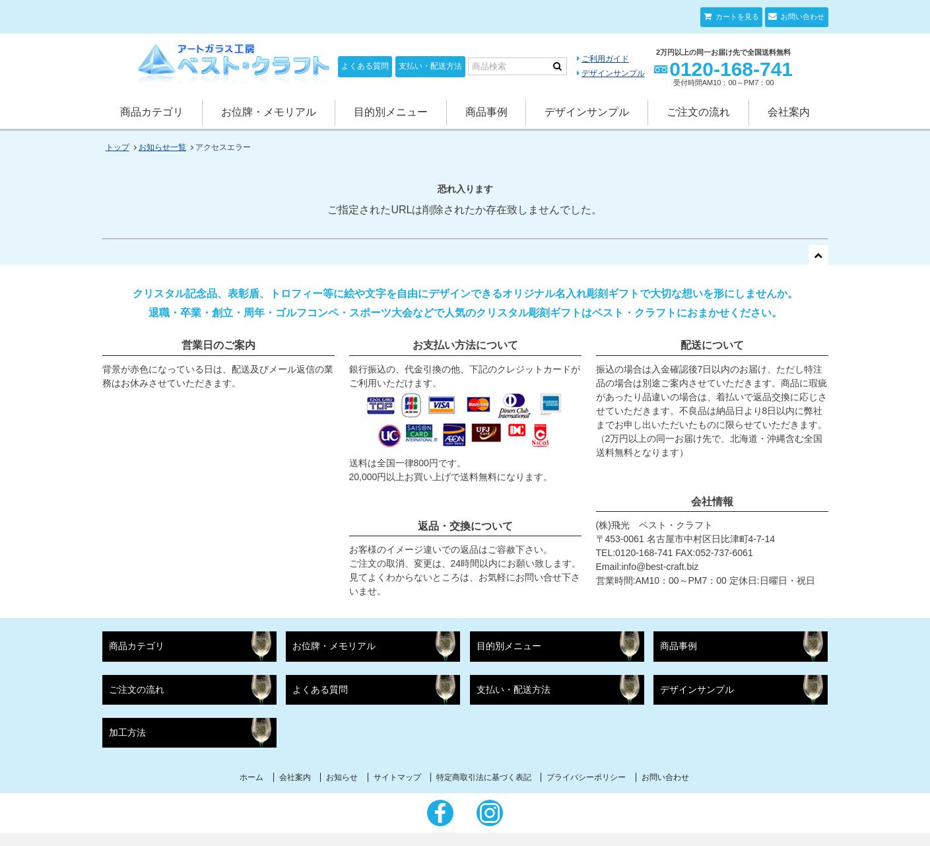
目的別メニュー (391, 112)
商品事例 (486, 112)
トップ (117, 147)
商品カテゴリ (151, 112)
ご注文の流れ (698, 112)
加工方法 (127, 733)
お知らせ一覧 (162, 147)
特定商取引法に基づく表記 (483, 777)
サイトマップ (397, 777)
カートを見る (736, 16)
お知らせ (342, 777)
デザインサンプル (613, 73)
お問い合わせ (801, 16)
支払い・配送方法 (430, 66)
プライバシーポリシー (586, 777)
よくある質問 (365, 66)
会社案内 (789, 112)
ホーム (251, 777)
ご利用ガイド (605, 58)
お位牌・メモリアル (268, 112)
